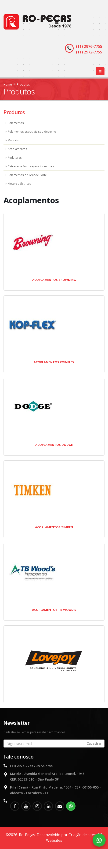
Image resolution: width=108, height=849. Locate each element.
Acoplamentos (17, 149)
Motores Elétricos (19, 183)
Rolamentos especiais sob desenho (32, 131)
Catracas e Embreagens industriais (31, 166)
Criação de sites (82, 834)
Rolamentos (16, 123)
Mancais (13, 140)
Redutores (15, 157)
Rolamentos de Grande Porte (27, 175)
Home (8, 84)
